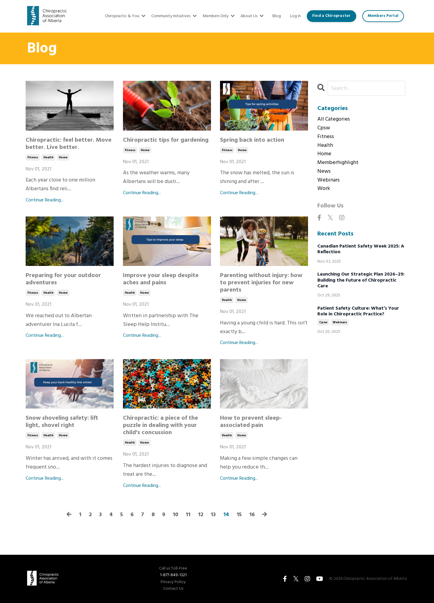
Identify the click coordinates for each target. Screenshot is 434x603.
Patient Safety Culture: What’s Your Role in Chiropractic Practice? (358, 311)
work (323, 189)
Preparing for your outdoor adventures (63, 279)
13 (213, 515)
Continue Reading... (45, 200)
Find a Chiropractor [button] (331, 16)
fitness (32, 157)
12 (200, 515)
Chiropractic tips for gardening (166, 140)
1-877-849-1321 (173, 575)
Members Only (218, 16)
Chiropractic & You (125, 16)
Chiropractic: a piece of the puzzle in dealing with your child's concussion (160, 425)
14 (226, 515)
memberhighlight (337, 163)
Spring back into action (252, 140)
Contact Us (173, 589)
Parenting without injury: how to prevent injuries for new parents (261, 283)
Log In (295, 16)
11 (188, 515)
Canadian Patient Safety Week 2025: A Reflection (360, 249)
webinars (328, 180)
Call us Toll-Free (173, 568)
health (48, 157)
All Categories (333, 119)
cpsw (323, 128)
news (324, 171)
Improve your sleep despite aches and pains (161, 279)
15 (239, 515)
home (63, 157)
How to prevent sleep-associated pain (251, 422)
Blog (276, 16)
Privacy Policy (173, 582)
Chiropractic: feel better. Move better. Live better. (69, 144)
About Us (252, 16)
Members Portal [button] (383, 16)
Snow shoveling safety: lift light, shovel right (62, 422)
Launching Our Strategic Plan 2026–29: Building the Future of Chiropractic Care (360, 280)
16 (252, 515)
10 (175, 515)
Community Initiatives (174, 16)
